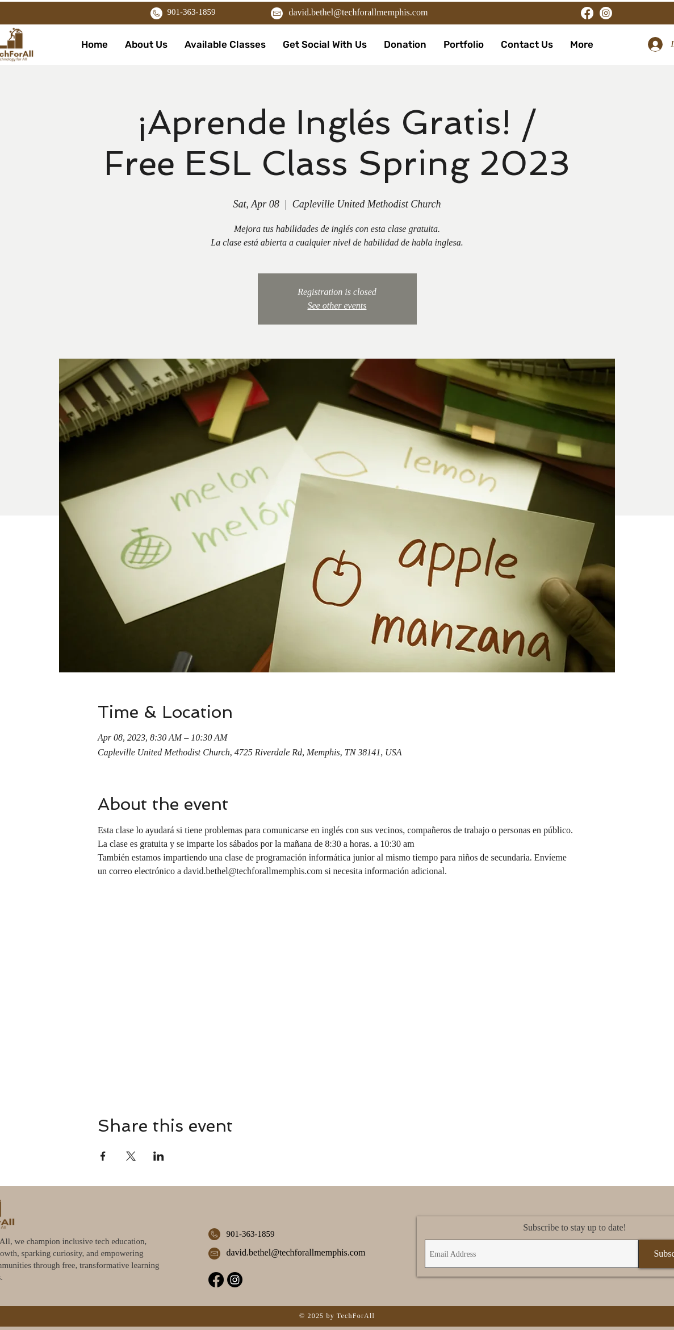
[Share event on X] (130, 1156)
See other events (337, 305)
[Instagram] (606, 13)
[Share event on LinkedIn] (158, 1156)
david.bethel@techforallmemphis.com (358, 12)
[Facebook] (587, 13)
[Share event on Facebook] (103, 1156)
